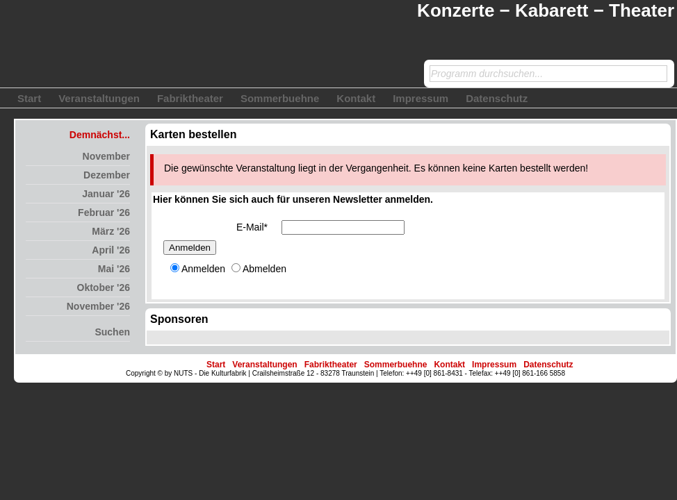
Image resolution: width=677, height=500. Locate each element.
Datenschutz (497, 98)
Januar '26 (106, 193)
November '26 (98, 306)
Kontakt (355, 98)
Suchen (112, 332)
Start (29, 98)
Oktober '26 (103, 287)
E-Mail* (252, 227)
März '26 (111, 231)
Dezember (106, 175)
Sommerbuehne (279, 98)
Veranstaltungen (99, 98)
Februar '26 (104, 212)
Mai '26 (114, 268)
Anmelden (190, 247)
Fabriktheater (190, 98)
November (106, 156)
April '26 (111, 250)
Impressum (420, 98)
